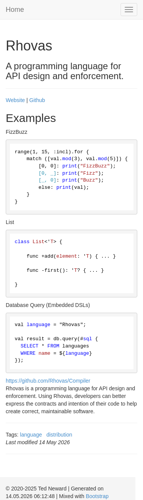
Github (37, 100)
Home (15, 9)
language (31, 435)
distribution (59, 435)
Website (15, 100)
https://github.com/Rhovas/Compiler (48, 381)
